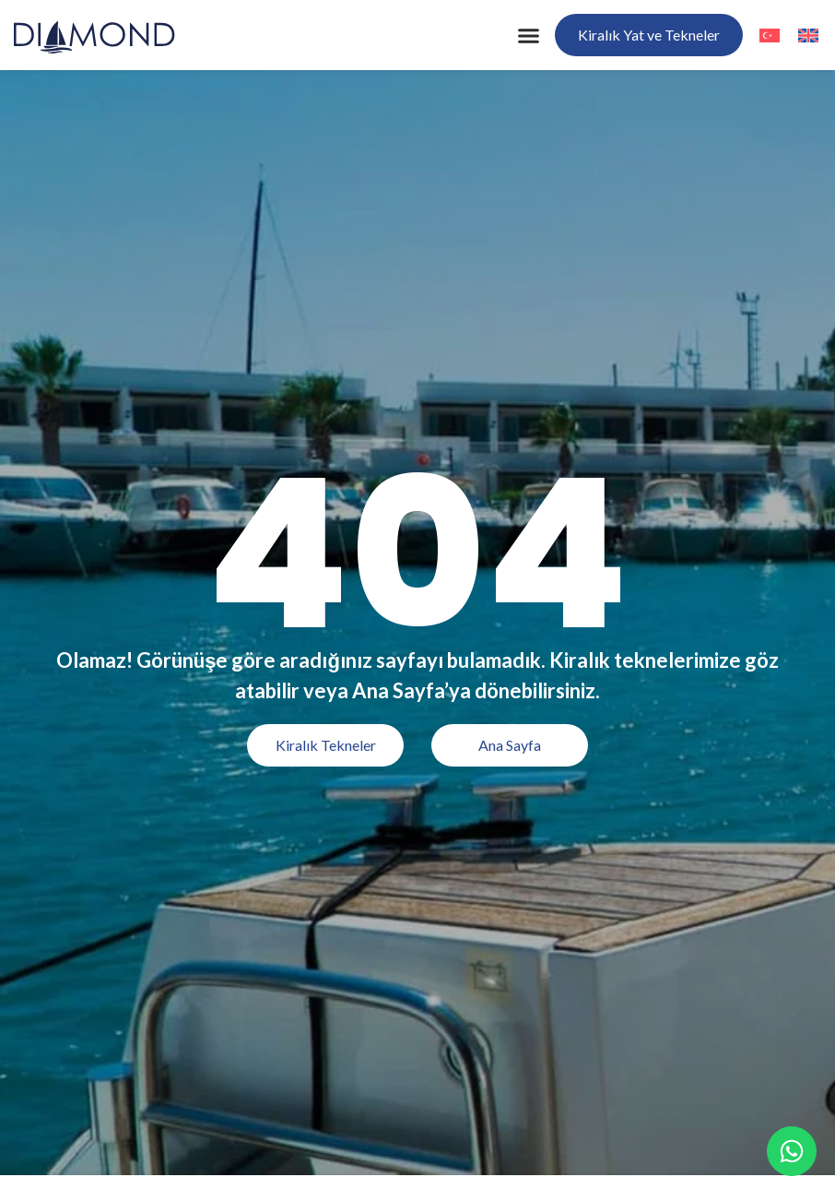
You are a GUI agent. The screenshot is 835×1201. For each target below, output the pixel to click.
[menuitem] (769, 34)
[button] (529, 35)
